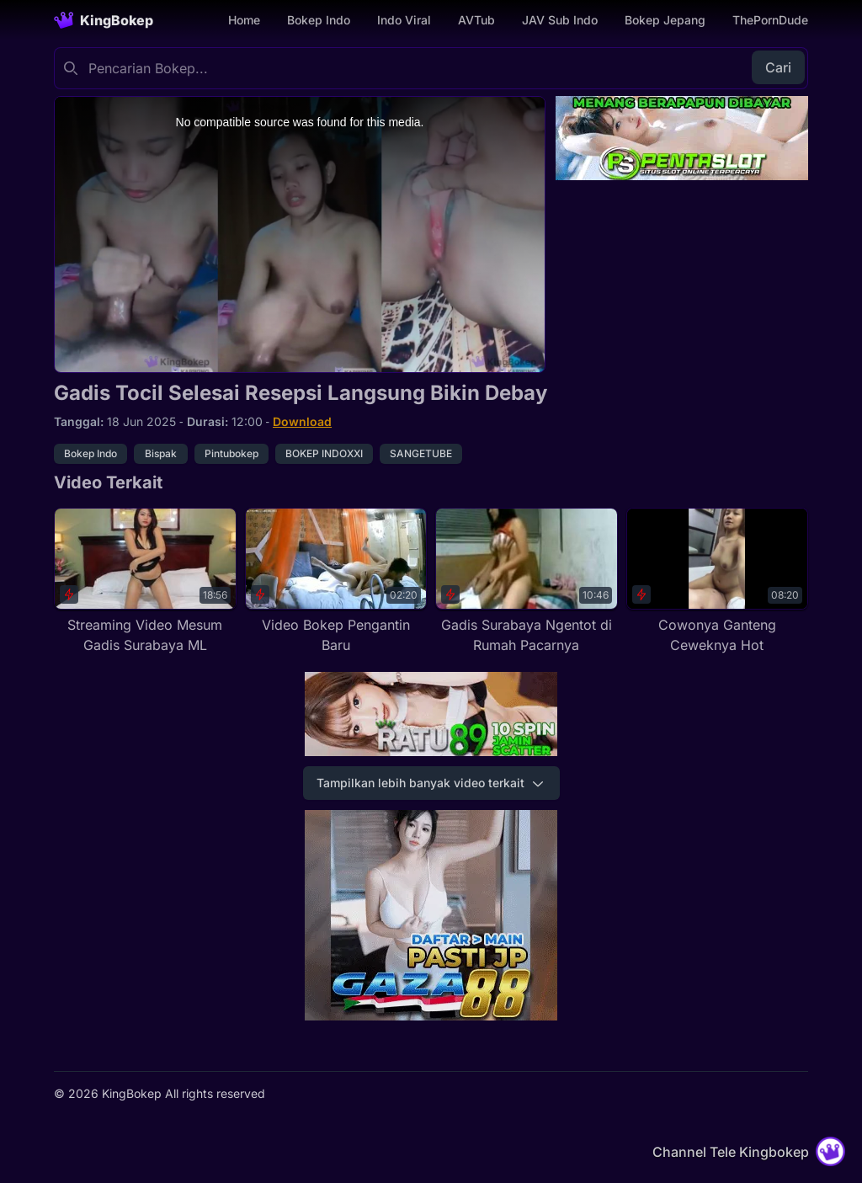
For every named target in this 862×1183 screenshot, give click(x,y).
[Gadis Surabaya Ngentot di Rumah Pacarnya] (526, 582)
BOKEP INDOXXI (324, 453)
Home (244, 20)
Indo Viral (404, 20)
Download (302, 421)
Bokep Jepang (665, 20)
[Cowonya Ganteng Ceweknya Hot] (717, 582)
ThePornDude (770, 20)
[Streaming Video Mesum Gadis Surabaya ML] (145, 582)
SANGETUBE (421, 453)
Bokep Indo (318, 20)
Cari (778, 67)
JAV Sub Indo (560, 20)
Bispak (161, 453)
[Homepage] (103, 20)
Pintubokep (231, 453)
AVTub (476, 20)
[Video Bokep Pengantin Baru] (336, 582)
